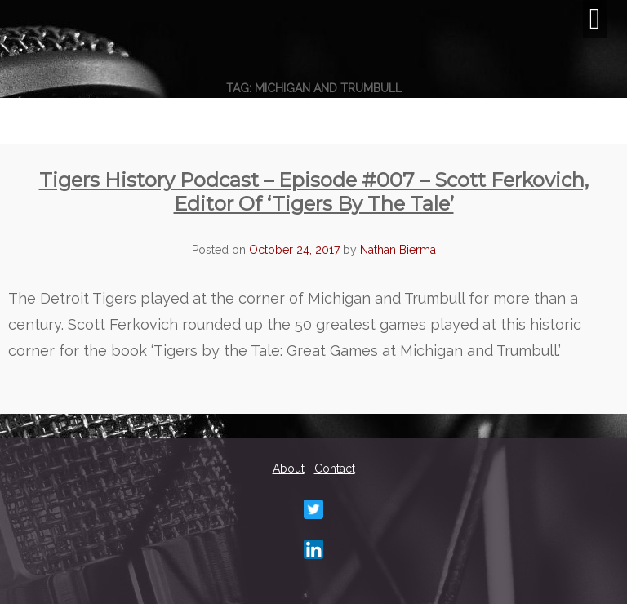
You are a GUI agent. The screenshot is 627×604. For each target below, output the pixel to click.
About (289, 468)
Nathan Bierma (398, 249)
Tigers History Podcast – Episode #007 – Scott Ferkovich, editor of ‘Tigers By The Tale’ (314, 191)
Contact (334, 468)
